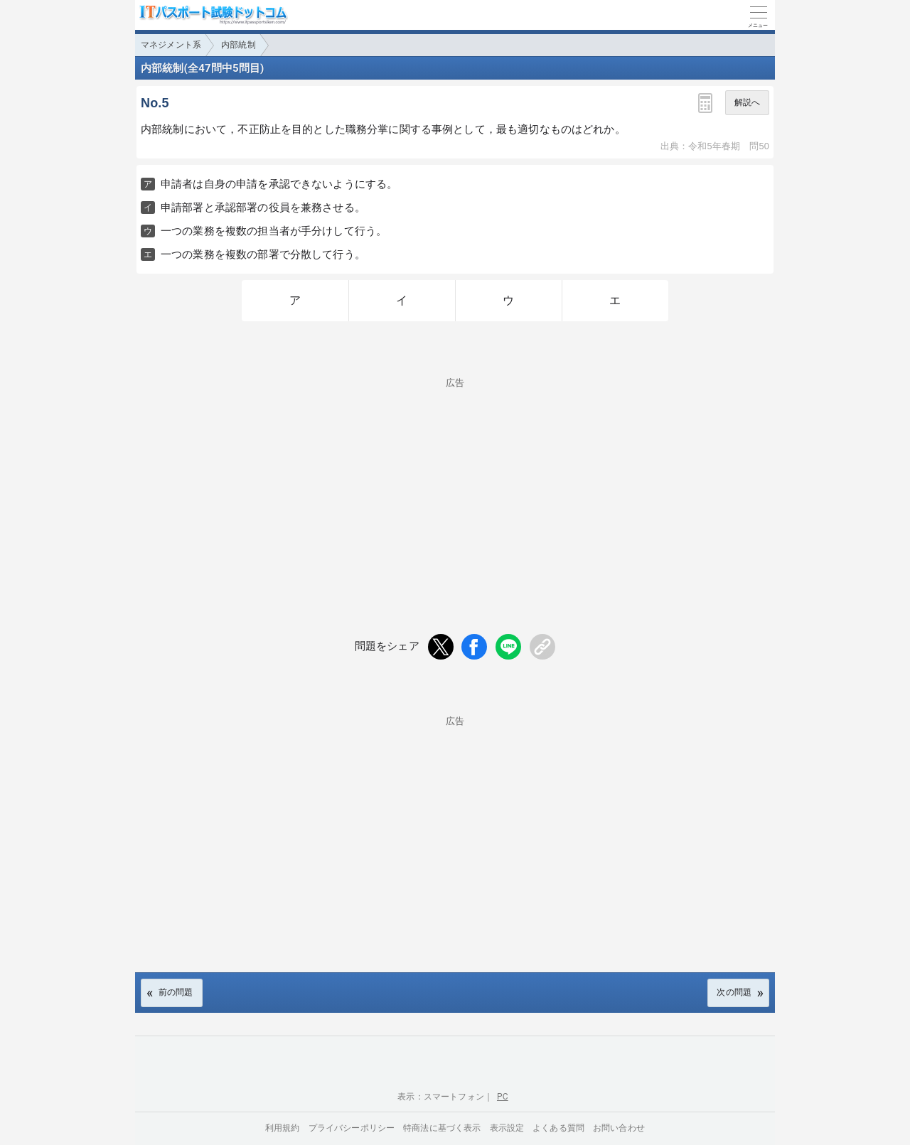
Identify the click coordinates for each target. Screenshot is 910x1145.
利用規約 (282, 1128)
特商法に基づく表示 (442, 1128)
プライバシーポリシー (352, 1128)
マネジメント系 (171, 45)
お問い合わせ (619, 1128)
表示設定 (507, 1128)
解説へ (747, 102)
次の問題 (734, 992)
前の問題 (176, 992)
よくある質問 (558, 1128)
